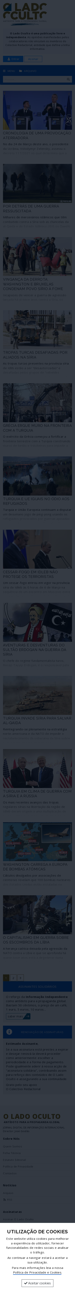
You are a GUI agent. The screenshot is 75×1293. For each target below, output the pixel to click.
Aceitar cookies (37, 1283)
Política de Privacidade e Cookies (37, 1272)
